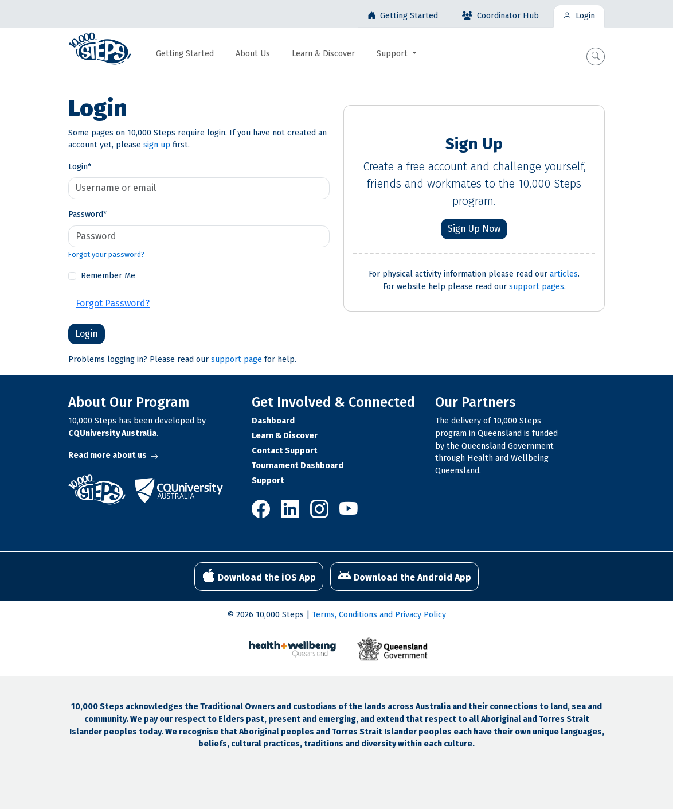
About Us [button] (253, 54)
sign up (156, 145)
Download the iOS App (259, 576)
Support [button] (393, 54)
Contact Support (285, 451)
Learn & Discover (285, 436)
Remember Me (108, 276)
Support (268, 480)
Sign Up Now (474, 228)
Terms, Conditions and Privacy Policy (379, 615)
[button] (595, 56)
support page (236, 359)
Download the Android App (404, 576)
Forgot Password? (113, 303)
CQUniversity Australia (112, 433)
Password (87, 214)
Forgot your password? (106, 254)
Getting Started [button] (185, 54)
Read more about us (113, 455)
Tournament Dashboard (297, 465)
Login (79, 167)
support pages (536, 286)
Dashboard (273, 421)
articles (564, 274)
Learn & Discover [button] (323, 54)
